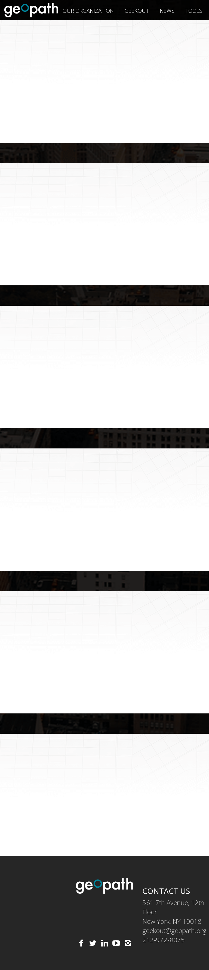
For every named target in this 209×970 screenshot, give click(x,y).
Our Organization (88, 10)
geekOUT (137, 10)
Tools (193, 10)
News (167, 10)
